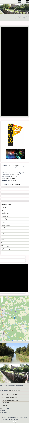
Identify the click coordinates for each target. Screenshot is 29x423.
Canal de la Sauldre (13, 165)
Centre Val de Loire (11, 178)
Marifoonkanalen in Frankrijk (10, 400)
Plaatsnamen (6, 403)
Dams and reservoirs (7, 237)
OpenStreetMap (20, 340)
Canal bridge (5, 213)
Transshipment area (7, 219)
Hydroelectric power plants (9, 249)
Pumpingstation (5, 225)
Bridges (3, 207)
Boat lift (3, 228)
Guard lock (4, 216)
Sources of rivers (6, 204)
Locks (3, 234)
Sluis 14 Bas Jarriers (15, 184)
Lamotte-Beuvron (14, 175)
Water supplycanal (6, 246)
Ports (3, 210)
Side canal (4, 252)
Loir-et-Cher (13, 176)
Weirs (3, 240)
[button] (14, 317)
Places (3, 222)
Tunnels (3, 243)
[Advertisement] (14, 71)
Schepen (2, 409)
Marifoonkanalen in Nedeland (10, 395)
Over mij (4, 405)
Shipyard (3, 231)
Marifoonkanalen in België (9, 397)
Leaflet (14, 340)
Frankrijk (13, 180)
